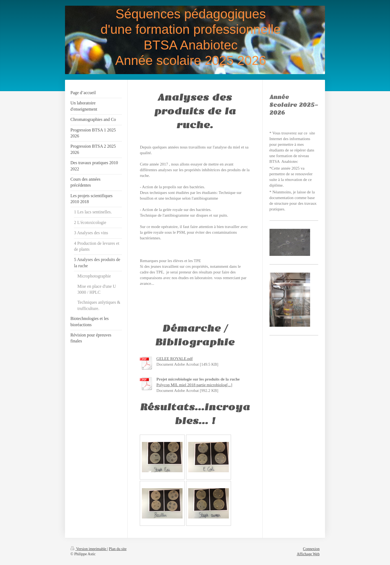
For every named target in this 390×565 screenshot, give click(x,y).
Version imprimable (88, 549)
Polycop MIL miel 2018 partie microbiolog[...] (194, 385)
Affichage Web (308, 554)
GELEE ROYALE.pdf (174, 358)
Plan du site (117, 549)
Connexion (311, 549)
